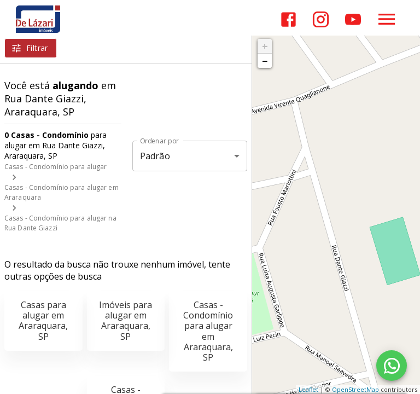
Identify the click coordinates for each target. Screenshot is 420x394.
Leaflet (308, 389)
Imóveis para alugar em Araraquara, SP (125, 321)
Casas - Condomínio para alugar (55, 166)
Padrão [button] (155, 156)
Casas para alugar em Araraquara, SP (43, 321)
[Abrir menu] (386, 19)
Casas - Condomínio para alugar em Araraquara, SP (208, 331)
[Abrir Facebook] (288, 19)
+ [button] (265, 46)
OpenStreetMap (355, 389)
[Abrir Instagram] (320, 19)
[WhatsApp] (391, 365)
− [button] (264, 60)
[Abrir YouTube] (353, 19)
